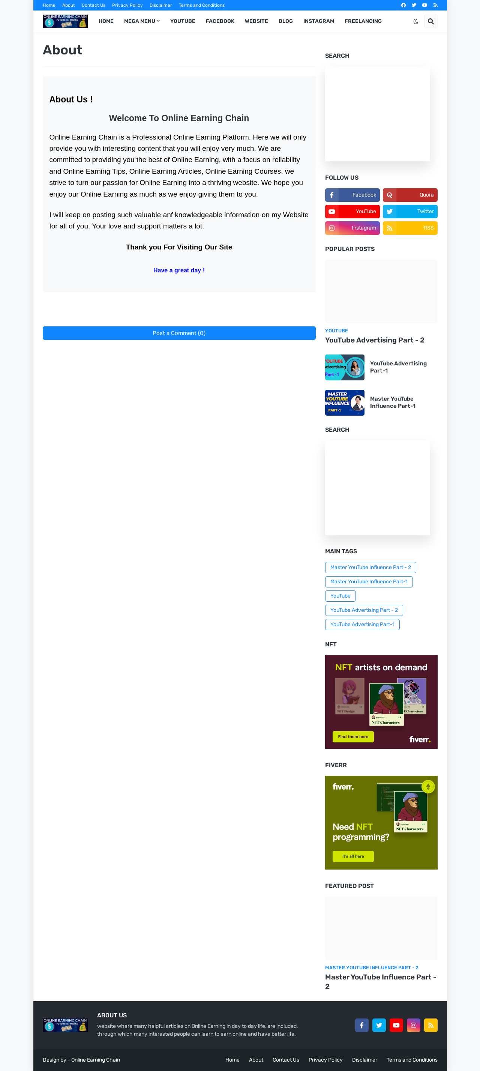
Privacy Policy (127, 5)
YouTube (340, 596)
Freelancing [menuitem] (363, 21)
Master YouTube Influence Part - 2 (370, 567)
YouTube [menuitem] (182, 21)
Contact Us (93, 5)
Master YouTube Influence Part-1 (393, 402)
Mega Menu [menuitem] (139, 21)
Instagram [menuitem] (318, 21)
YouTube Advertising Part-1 (398, 367)
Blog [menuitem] (286, 21)
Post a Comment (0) (179, 333)
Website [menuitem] (256, 21)
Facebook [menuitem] (220, 21)
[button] (416, 21)
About (68, 5)
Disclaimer (161, 5)
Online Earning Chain (95, 1060)
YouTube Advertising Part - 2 (374, 340)
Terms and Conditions (202, 5)
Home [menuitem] (106, 21)
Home (49, 5)
